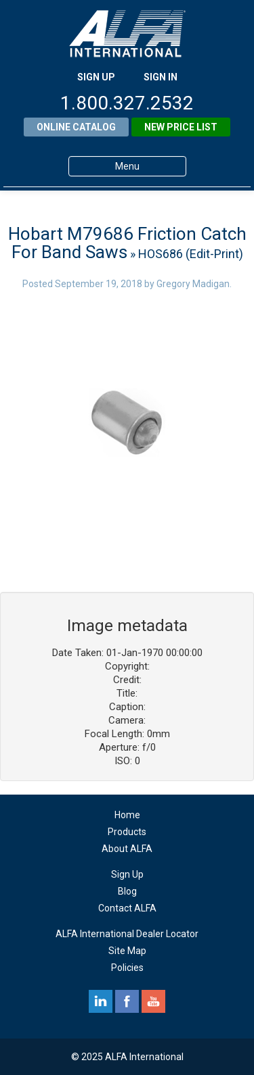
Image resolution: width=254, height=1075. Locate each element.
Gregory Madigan (193, 283)
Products (127, 831)
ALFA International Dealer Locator (127, 933)
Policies (127, 967)
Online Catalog (76, 127)
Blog (127, 891)
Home (127, 814)
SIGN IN (160, 77)
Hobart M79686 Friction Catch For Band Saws (127, 243)
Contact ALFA (127, 908)
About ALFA (127, 848)
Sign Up (127, 874)
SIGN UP (96, 77)
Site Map (127, 950)
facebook (127, 1001)
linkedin (100, 1001)
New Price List (180, 127)
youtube (153, 1001)
